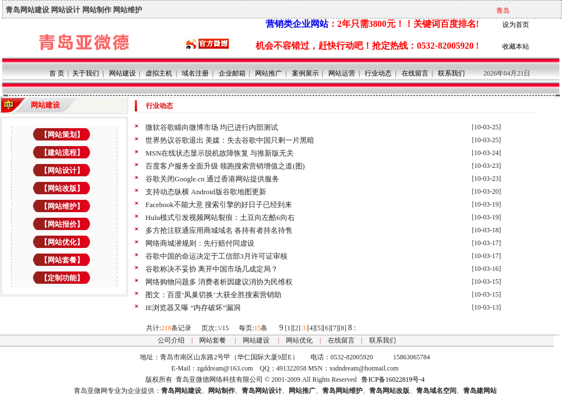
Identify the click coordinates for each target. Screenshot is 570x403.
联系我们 (451, 73)
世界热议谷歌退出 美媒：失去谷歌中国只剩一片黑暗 (229, 140)
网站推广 (268, 73)
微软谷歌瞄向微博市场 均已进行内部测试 (211, 127)
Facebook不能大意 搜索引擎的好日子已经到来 (218, 204)
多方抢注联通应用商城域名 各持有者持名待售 (219, 230)
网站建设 (122, 73)
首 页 (56, 73)
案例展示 (305, 73)
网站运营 (341, 73)
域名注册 (195, 73)
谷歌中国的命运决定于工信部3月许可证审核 (216, 256)
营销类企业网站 (297, 24)
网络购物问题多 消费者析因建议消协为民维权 (219, 282)
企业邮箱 (232, 73)
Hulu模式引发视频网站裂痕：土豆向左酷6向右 (220, 217)
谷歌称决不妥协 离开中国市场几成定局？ (211, 269)
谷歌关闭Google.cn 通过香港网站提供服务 (212, 179)
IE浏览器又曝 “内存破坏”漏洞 (193, 307)
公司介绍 (171, 340)
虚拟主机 (158, 73)
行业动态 (378, 73)
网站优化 (299, 340)
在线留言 (415, 73)
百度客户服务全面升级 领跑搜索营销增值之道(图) (225, 166)
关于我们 (85, 73)
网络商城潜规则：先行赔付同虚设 (200, 243)
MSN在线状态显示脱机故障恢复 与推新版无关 (219, 153)
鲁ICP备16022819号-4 (393, 379)
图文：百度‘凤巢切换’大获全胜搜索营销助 (213, 294)
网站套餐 (212, 340)
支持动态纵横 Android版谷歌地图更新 (205, 192)
